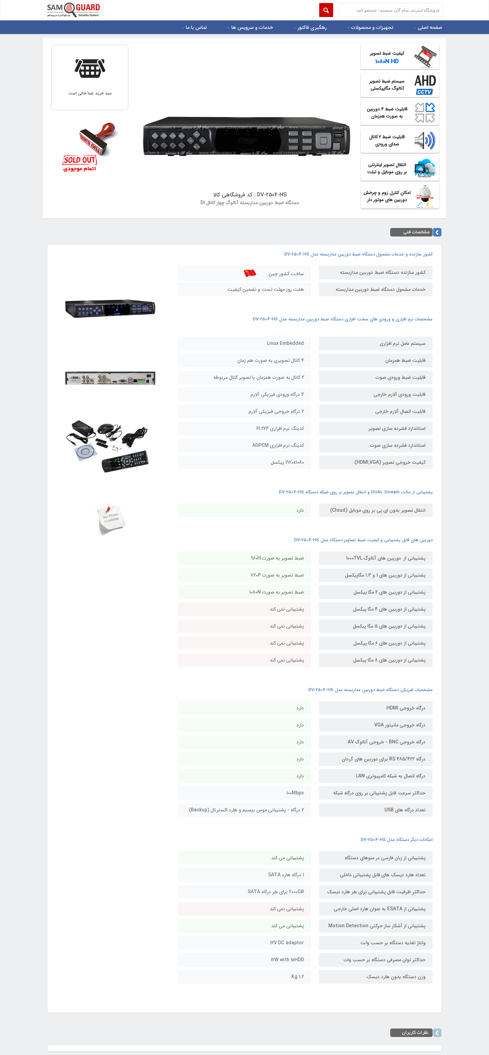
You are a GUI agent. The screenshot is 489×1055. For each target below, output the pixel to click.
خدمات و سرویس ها (252, 28)
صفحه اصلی (430, 28)
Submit (326, 10)
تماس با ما (196, 28)
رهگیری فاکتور (312, 28)
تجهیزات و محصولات (372, 28)
